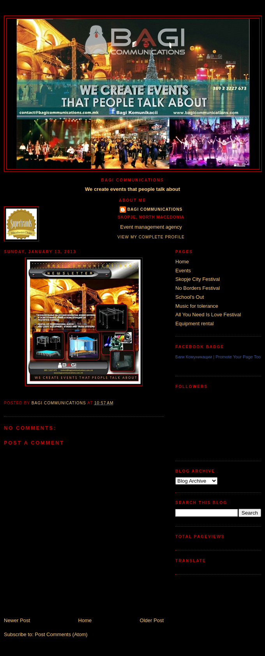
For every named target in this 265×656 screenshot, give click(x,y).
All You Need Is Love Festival (208, 314)
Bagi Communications (155, 209)
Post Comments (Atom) (61, 634)
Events (183, 270)
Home (85, 620)
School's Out (189, 297)
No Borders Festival (197, 288)
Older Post (152, 620)
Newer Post (17, 620)
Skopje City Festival (197, 279)
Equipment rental (194, 323)
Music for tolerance (196, 306)
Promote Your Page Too (238, 356)
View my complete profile (151, 237)
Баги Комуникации (193, 356)
